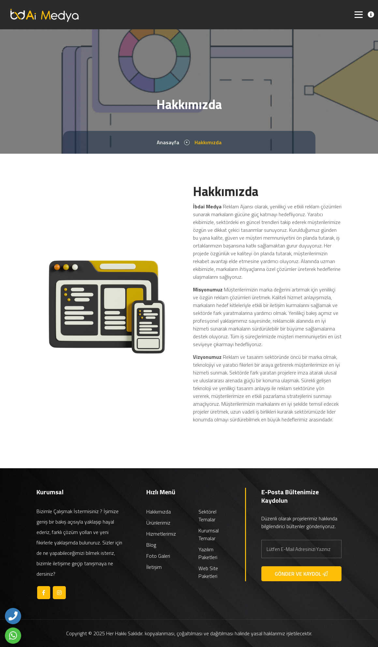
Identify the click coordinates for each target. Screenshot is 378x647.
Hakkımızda (158, 511)
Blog (151, 545)
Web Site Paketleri (208, 572)
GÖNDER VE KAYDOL (301, 574)
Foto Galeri (158, 556)
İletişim (154, 567)
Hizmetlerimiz (161, 534)
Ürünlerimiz (158, 523)
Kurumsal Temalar (208, 534)
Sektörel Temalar (207, 515)
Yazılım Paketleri (207, 553)
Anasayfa (168, 142)
